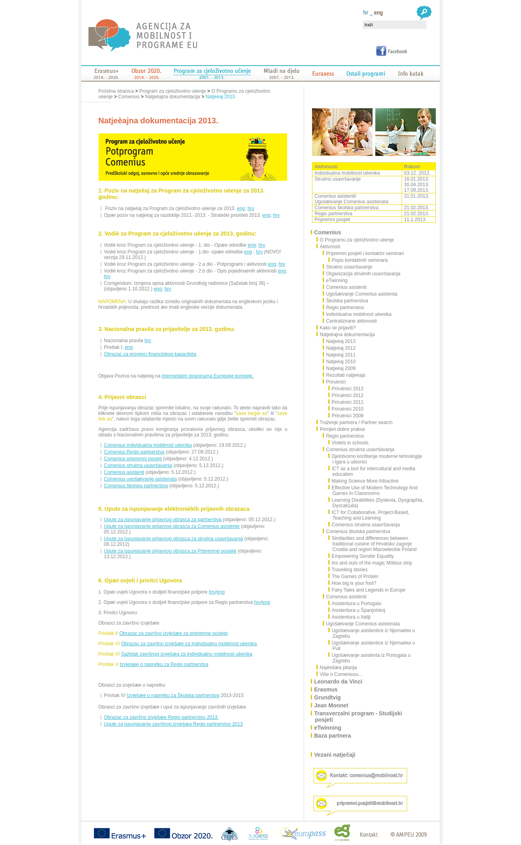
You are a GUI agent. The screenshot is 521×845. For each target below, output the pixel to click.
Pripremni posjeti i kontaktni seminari (363, 253)
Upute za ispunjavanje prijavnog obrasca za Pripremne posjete (170, 551)
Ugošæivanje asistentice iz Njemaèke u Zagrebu (372, 633)
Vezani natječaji (335, 755)
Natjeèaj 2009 (339, 368)
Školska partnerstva (345, 301)
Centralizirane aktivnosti (350, 321)
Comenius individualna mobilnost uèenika (148, 445)
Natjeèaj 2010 (339, 361)
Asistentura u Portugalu (355, 603)
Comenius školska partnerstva (136, 486)
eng (241, 208)
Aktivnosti (330, 246)
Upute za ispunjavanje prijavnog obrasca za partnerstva (163, 519)
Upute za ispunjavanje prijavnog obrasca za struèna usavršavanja (173, 538)
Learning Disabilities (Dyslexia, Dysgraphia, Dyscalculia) (376, 502)
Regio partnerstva (343, 307)
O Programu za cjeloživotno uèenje (357, 240)
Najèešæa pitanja (338, 667)
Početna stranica (116, 91)
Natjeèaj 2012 (339, 348)
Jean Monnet (331, 705)
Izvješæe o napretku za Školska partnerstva (173, 695)
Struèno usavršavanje (347, 267)
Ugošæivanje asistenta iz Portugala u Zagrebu (369, 658)
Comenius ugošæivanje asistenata (140, 479)
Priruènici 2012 (346, 395)
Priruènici (334, 382)
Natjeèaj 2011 (339, 355)
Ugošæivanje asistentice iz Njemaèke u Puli (372, 645)
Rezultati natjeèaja (344, 375)
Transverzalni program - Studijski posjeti (358, 716)
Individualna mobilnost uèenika (357, 314)
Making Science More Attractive (363, 481)
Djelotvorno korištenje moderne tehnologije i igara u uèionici (375, 459)
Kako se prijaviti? (338, 328)
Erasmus (326, 689)
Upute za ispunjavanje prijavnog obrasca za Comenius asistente (172, 526)
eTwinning (335, 280)
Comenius (129, 96)
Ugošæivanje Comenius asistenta (360, 294)
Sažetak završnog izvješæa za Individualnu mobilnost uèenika (186, 654)
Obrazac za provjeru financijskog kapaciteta (150, 354)
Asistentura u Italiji (349, 617)
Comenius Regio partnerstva (134, 452)
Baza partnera (333, 735)
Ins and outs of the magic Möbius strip (370, 563)
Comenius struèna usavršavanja (138, 465)
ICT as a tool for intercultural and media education (372, 471)
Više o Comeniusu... (341, 674)
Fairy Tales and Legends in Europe (367, 590)
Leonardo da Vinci (338, 681)
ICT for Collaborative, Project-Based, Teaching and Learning (369, 515)
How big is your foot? (352, 583)
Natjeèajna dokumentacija (172, 96)
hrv (251, 208)
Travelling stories (348, 569)
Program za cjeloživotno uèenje (172, 91)
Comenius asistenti (124, 472)
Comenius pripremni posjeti (133, 458)
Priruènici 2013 (346, 388)
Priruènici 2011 (346, 402)
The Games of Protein (353, 576)
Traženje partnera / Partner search (356, 422)
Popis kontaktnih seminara (358, 260)
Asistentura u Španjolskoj (357, 610)
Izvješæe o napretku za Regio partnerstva (164, 664)
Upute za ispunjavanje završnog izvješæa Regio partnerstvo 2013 (173, 724)
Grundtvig (328, 697)
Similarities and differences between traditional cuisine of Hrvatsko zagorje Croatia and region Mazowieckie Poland (372, 543)
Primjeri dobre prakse (342, 429)
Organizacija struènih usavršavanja (361, 273)
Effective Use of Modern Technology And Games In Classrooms (373, 490)
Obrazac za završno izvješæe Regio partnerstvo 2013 (161, 717)
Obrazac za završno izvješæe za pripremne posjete (173, 633)
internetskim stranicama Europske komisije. (208, 376)
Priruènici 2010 (346, 409)
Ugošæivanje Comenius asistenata (361, 624)
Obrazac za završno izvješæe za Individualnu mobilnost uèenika (189, 643)
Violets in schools (349, 443)
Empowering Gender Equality (361, 556)
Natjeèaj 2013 (220, 96)
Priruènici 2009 (346, 416)
